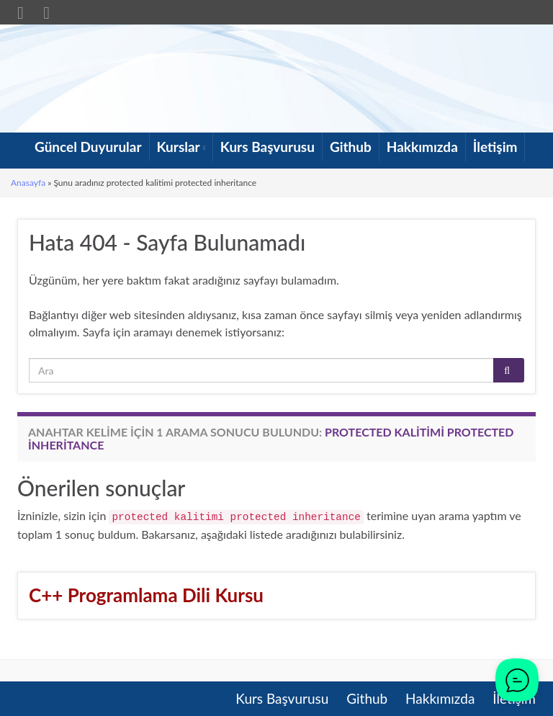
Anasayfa (28, 182)
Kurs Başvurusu (267, 146)
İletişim (495, 146)
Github (351, 146)
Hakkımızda (422, 146)
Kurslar (181, 146)
